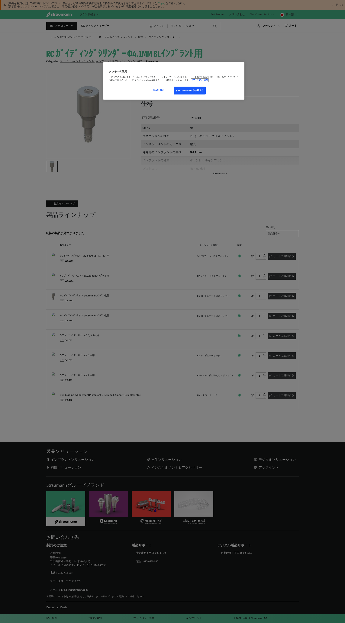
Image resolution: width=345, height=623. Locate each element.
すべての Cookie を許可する (190, 90)
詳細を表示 (158, 90)
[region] (173, 81)
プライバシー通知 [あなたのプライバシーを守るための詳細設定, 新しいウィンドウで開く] (200, 80)
